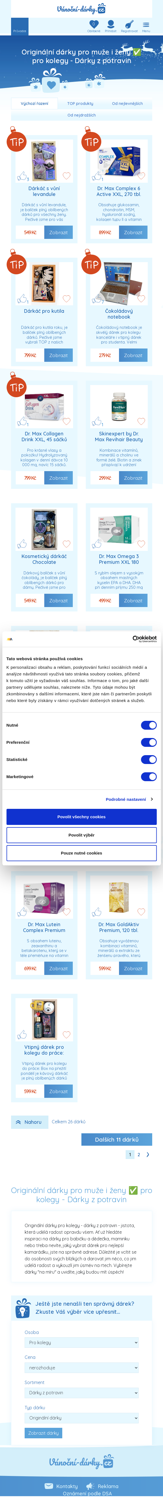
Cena (30, 1357)
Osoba (32, 1332)
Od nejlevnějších (127, 103)
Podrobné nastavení (126, 799)
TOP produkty (80, 103)
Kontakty (67, 1486)
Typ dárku (35, 1407)
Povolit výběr (81, 835)
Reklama (108, 1486)
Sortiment (35, 1382)
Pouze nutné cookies (81, 853)
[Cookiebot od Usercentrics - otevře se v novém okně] (132, 639)
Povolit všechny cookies (81, 816)
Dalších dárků (117, 1139)
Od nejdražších (82, 115)
